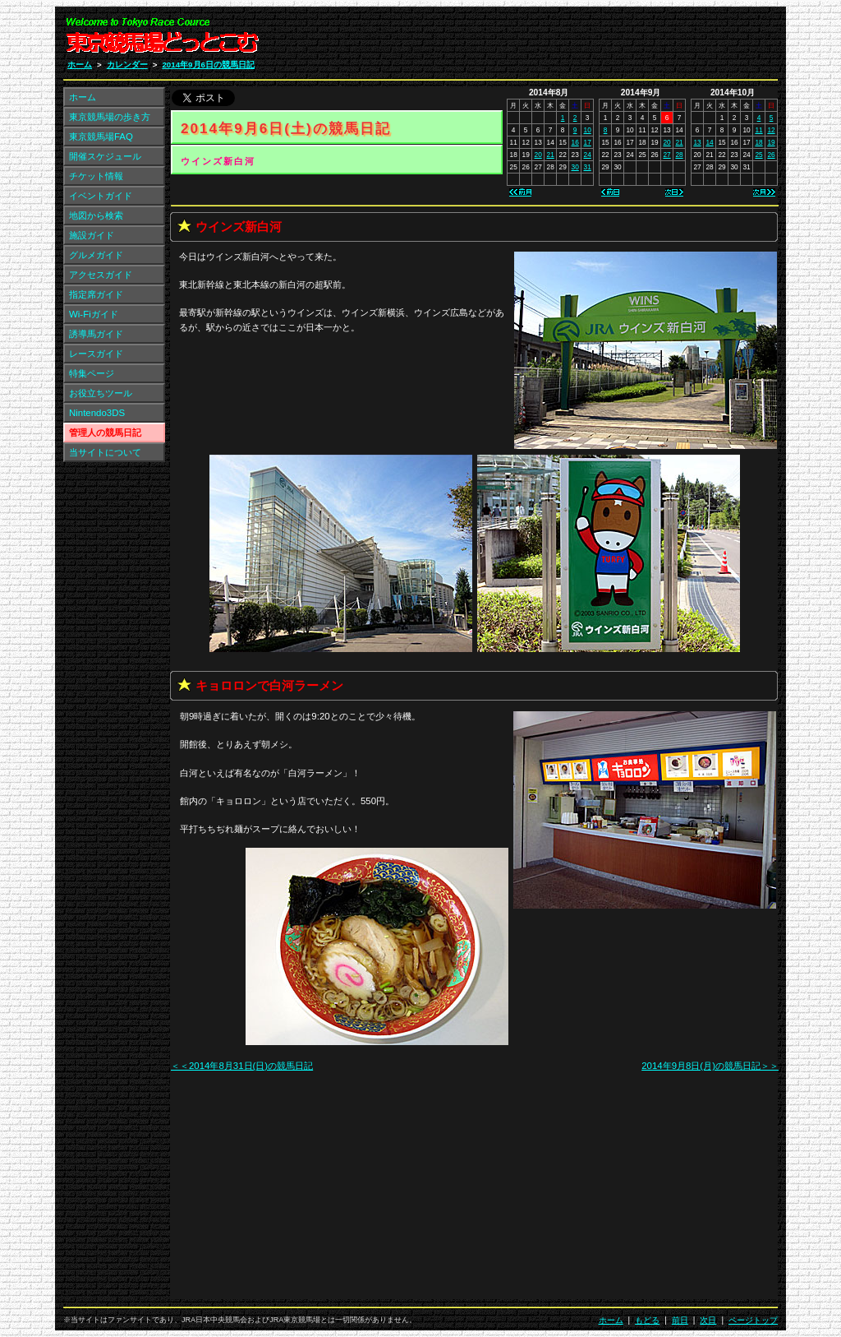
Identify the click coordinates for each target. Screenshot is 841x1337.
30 (575, 167)
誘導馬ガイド (96, 334)
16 (575, 142)
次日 (708, 1320)
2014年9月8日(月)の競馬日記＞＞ (710, 1066)
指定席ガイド (96, 294)
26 (770, 154)
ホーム (79, 64)
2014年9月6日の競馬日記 (208, 64)
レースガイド (96, 354)
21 (550, 154)
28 (678, 154)
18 (758, 142)
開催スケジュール (105, 156)
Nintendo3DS (97, 413)
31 (587, 167)
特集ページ (91, 373)
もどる (647, 1320)
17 (587, 142)
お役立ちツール (100, 393)
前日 (680, 1320)
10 (587, 130)
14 (709, 142)
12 (770, 130)
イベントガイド (100, 196)
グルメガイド (96, 255)
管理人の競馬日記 (105, 432)
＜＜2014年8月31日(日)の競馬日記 (242, 1066)
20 (538, 154)
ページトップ (753, 1320)
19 (770, 142)
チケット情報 (96, 176)
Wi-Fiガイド (93, 314)
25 (758, 154)
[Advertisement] (581, 39)
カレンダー (127, 64)
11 (758, 130)
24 (587, 154)
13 (697, 142)
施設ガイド (91, 235)
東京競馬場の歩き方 (109, 117)
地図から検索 (96, 215)
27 (666, 154)
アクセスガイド (100, 275)
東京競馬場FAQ (101, 136)
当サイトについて (105, 452)
